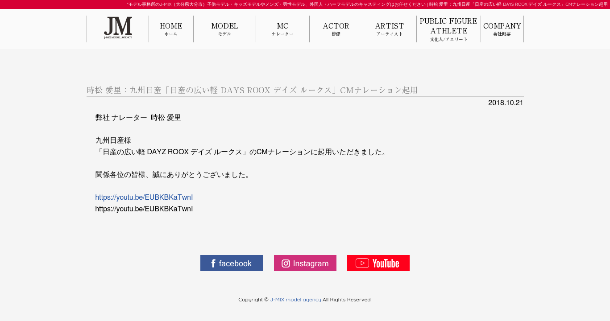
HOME (171, 29)
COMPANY (502, 29)
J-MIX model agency (296, 299)
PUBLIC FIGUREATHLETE (449, 29)
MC (282, 29)
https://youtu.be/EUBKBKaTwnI (144, 197)
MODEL (225, 29)
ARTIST (389, 29)
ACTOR (336, 29)
